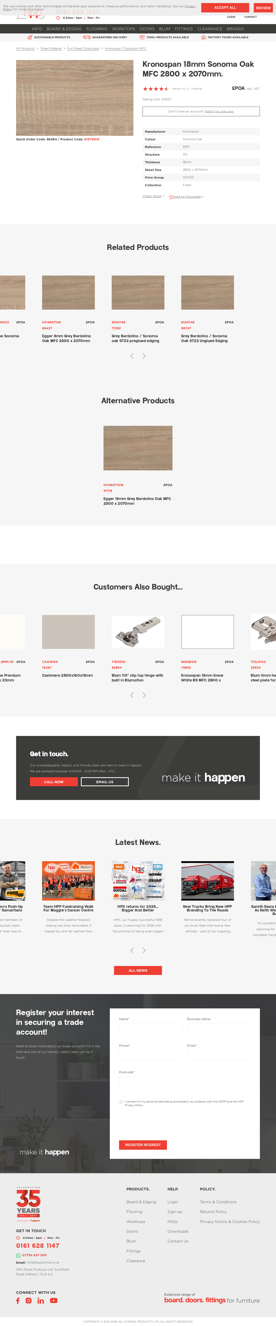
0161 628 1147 (37, 1246)
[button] (132, 355)
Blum (164, 29)
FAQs (173, 1221)
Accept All (225, 8)
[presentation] (148, 1123)
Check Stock (152, 196)
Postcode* (127, 1072)
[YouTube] (54, 1300)
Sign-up (175, 1212)
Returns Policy (213, 1212)
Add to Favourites (187, 196)
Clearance (209, 29)
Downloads (178, 1231)
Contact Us (178, 1241)
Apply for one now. (219, 111)
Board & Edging (64, 29)
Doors (147, 29)
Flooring (96, 29)
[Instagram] (28, 1300)
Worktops (123, 29)
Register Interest (143, 1145)
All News (138, 970)
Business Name (198, 1019)
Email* (192, 1045)
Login (173, 1202)
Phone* (124, 1045)
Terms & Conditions (218, 1202)
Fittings (184, 29)
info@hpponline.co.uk (43, 1262)
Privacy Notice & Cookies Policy (230, 1221)
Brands (235, 29)
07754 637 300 (34, 1255)
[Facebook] (18, 1300)
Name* (124, 1019)
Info (37, 29)
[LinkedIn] (41, 1300)
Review (263, 8)
